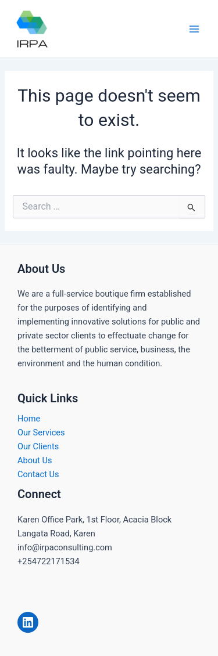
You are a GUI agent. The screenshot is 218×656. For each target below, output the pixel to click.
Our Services (41, 432)
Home (28, 418)
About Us (34, 460)
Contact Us (38, 474)
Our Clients (38, 446)
